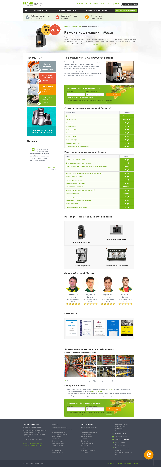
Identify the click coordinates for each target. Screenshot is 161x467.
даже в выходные (41, 17)
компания (79, 4)
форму (96, 44)
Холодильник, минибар (59, 427)
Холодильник (40, 10)
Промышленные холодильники (62, 430)
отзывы (117, 4)
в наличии (48, 100)
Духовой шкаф (57, 439)
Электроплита (56, 436)
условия (88, 4)
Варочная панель (57, 441)
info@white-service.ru (122, 437)
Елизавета (52, 168)
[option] (43, 159)
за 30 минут (71, 17)
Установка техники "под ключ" (126, 10)
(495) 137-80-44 (96, 391)
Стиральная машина (66, 10)
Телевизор (84, 445)
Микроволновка (57, 445)
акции (109, 4)
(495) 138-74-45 (131, 4)
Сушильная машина (87, 443)
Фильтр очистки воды (88, 450)
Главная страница (27, 10)
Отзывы (135, 464)
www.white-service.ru (122, 440)
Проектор (84, 452)
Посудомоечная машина (97, 10)
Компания (110, 464)
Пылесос (55, 448)
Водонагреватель (57, 452)
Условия (119, 464)
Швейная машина (58, 443)
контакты (96, 4)
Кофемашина (77, 27)
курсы (103, 4)
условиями (109, 102)
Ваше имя (70, 91)
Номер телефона (91, 91)
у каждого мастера (101, 17)
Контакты (127, 464)
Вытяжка (84, 439)
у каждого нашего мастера (48, 88)
